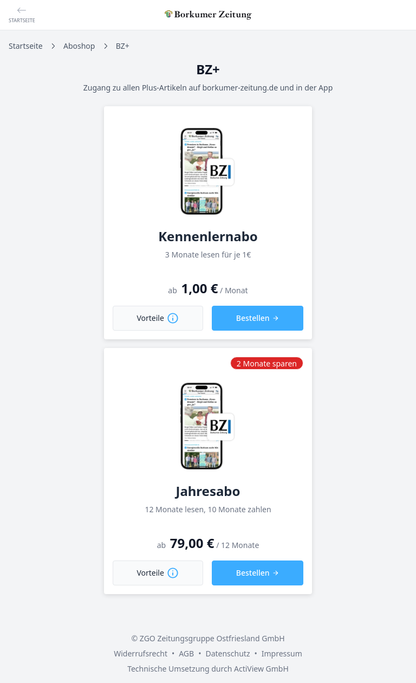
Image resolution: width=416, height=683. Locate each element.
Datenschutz (227, 653)
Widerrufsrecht (140, 653)
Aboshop (79, 46)
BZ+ (122, 46)
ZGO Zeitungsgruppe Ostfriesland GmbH (212, 638)
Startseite (26, 46)
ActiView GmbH (261, 668)
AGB (186, 653)
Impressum (282, 653)
